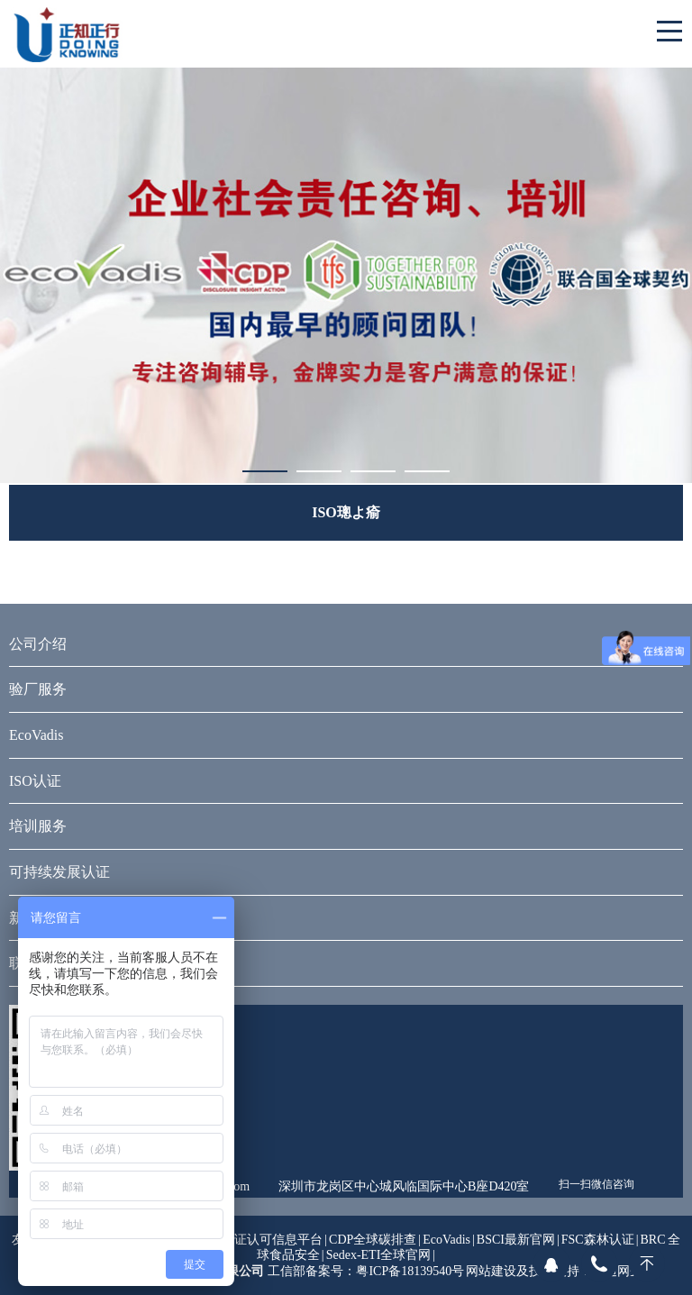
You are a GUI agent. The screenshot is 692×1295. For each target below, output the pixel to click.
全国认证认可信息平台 (260, 1239)
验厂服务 (38, 689)
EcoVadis (36, 735)
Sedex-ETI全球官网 (379, 1255)
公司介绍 (38, 644)
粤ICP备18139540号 (410, 1271)
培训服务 (38, 826)
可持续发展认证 (59, 872)
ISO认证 (35, 781)
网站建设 (491, 1271)
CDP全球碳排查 (372, 1239)
